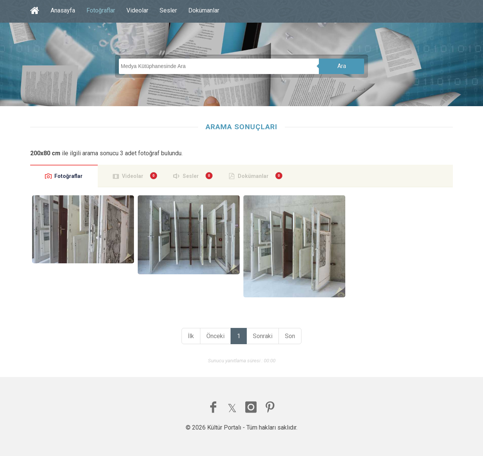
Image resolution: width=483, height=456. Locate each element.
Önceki (215, 336)
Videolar (137, 10)
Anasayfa (63, 10)
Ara (341, 66)
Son (290, 336)
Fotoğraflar (100, 10)
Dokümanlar (203, 10)
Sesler (168, 10)
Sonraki (262, 336)
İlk (191, 336)
